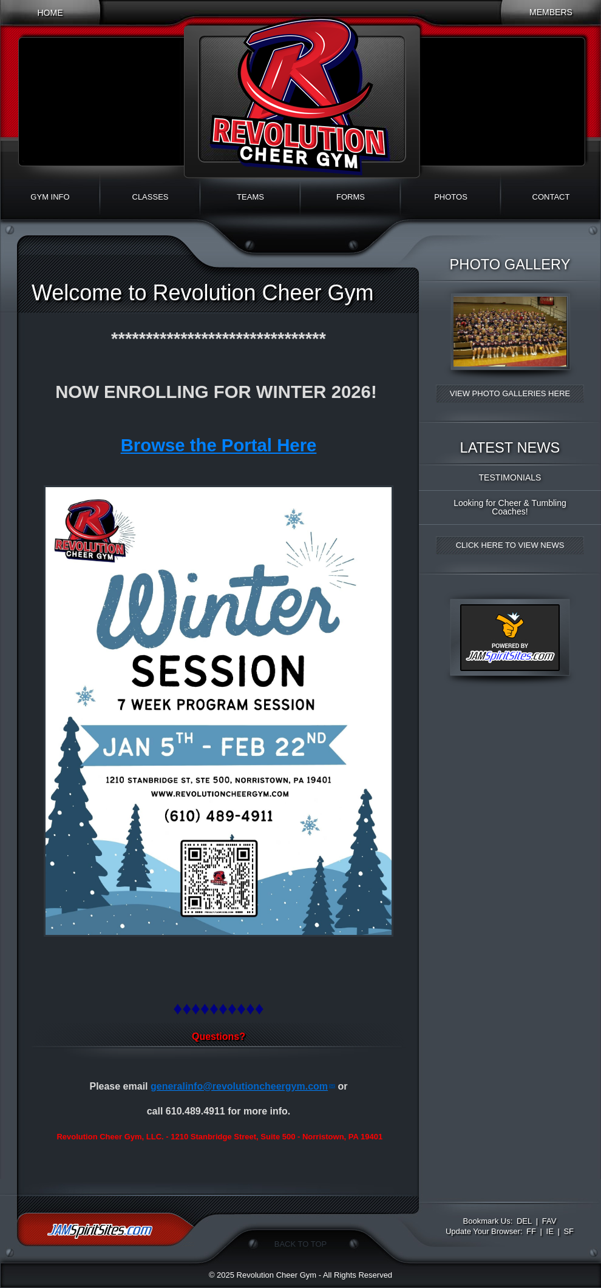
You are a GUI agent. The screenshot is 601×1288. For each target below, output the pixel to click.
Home (50, 13)
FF (531, 1231)
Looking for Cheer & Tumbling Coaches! (509, 507)
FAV (549, 1221)
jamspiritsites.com (105, 1229)
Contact (551, 196)
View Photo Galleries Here (510, 393)
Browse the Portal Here (219, 445)
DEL (524, 1221)
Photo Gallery (510, 264)
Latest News (510, 448)
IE (550, 1231)
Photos (450, 196)
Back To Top (300, 1244)
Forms (350, 196)
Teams (250, 196)
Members (550, 12)
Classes (150, 196)
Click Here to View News (510, 545)
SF (568, 1231)
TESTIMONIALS (510, 477)
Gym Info (49, 196)
